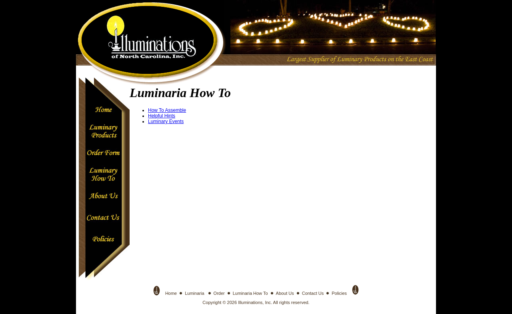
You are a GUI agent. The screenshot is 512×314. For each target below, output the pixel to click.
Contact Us (313, 293)
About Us (285, 293)
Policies (339, 293)
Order (219, 293)
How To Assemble (167, 110)
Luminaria (195, 293)
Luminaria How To (250, 293)
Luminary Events (166, 121)
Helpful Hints (161, 116)
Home (171, 293)
